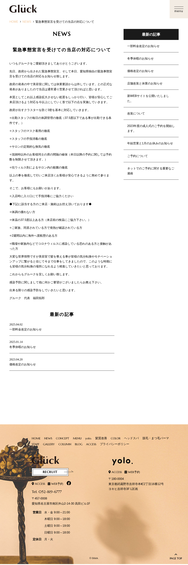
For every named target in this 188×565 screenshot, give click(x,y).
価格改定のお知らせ (140, 71)
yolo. (88, 440)
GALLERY (49, 445)
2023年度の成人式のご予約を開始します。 (151, 128)
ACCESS (91, 445)
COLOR (115, 440)
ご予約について (137, 156)
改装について (136, 113)
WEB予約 (57, 484)
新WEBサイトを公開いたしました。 (148, 98)
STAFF (35, 445)
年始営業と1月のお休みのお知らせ (150, 143)
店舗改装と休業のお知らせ (144, 83)
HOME (13, 21)
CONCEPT (62, 440)
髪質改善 (101, 439)
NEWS (26, 21)
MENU (77, 440)
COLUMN (64, 445)
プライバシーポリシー (114, 445)
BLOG (78, 445)
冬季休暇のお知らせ (140, 58)
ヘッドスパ (131, 439)
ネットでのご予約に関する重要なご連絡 (150, 171)
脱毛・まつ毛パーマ (155, 439)
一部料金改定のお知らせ (143, 46)
